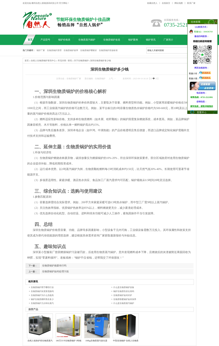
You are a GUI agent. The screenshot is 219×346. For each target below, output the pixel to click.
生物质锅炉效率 (71, 50)
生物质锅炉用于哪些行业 (42, 287)
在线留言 (166, 3)
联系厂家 (191, 3)
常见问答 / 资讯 (65, 60)
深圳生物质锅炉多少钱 (100, 60)
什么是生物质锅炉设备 (123, 287)
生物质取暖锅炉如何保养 (124, 299)
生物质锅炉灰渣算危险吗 (42, 291)
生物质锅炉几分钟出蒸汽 (42, 303)
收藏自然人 (152, 3)
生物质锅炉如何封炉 (122, 295)
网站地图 (178, 3)
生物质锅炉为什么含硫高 (42, 295)
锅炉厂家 (41, 50)
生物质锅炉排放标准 (108, 50)
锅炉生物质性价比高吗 (123, 291)
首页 (27, 60)
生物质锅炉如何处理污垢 (55, 271)
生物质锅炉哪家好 (88, 50)
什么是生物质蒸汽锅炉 (123, 303)
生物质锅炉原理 (54, 50)
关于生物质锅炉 (81, 60)
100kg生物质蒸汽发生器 (96, 340)
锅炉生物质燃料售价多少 (42, 299)
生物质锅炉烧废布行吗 (54, 265)
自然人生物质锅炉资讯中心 (43, 60)
